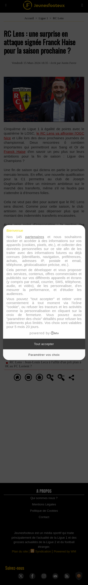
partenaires (34, 237)
